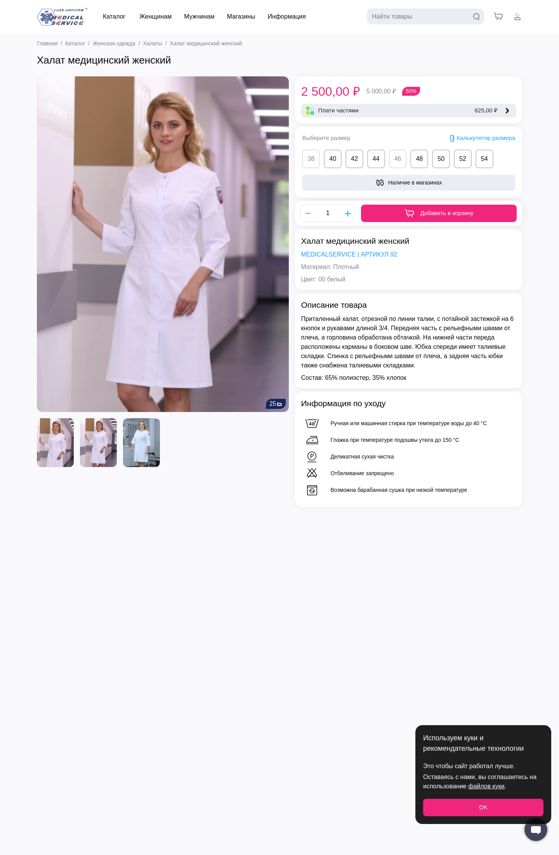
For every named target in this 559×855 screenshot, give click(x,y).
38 (310, 158)
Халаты (152, 43)
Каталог (114, 16)
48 (419, 158)
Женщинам (155, 16)
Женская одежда (114, 43)
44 (376, 158)
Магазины (241, 16)
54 (484, 158)
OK (483, 807)
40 (332, 158)
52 (462, 158)
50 (440, 158)
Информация (287, 16)
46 (397, 158)
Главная (47, 43)
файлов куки (486, 786)
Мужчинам (199, 16)
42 (354, 158)
